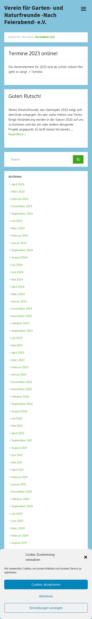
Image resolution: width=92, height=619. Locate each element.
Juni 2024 (17, 272)
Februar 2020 (19, 535)
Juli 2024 (17, 264)
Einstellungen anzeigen (46, 608)
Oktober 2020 (20, 499)
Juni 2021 (17, 455)
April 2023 (17, 352)
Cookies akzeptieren (46, 584)
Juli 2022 (16, 418)
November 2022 (21, 389)
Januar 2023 (19, 374)
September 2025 (22, 213)
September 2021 (21, 440)
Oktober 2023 (20, 323)
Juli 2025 (17, 220)
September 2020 (22, 506)
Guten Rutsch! (24, 96)
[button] (86, 557)
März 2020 (18, 528)
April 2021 (17, 469)
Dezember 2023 (21, 308)
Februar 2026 (19, 199)
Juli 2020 (17, 513)
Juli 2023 (16, 338)
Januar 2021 (18, 484)
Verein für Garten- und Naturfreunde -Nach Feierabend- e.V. (33, 15)
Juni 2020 (17, 521)
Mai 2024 (17, 279)
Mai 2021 (16, 462)
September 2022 (22, 403)
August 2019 (19, 542)
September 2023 (22, 330)
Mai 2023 (17, 345)
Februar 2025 (19, 235)
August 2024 (19, 257)
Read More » (17, 134)
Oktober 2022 (20, 396)
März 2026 (18, 191)
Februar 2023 (19, 367)
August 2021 (19, 447)
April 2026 (17, 184)
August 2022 (19, 411)
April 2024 (17, 286)
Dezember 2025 (21, 206)
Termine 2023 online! (33, 53)
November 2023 (21, 316)
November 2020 (21, 491)
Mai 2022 (17, 425)
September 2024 (22, 250)
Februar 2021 (19, 477)
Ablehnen (46, 596)
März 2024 (18, 294)
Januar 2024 (19, 301)
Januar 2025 (19, 243)
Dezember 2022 (21, 382)
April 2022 (17, 433)
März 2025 (18, 228)
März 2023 (18, 360)
